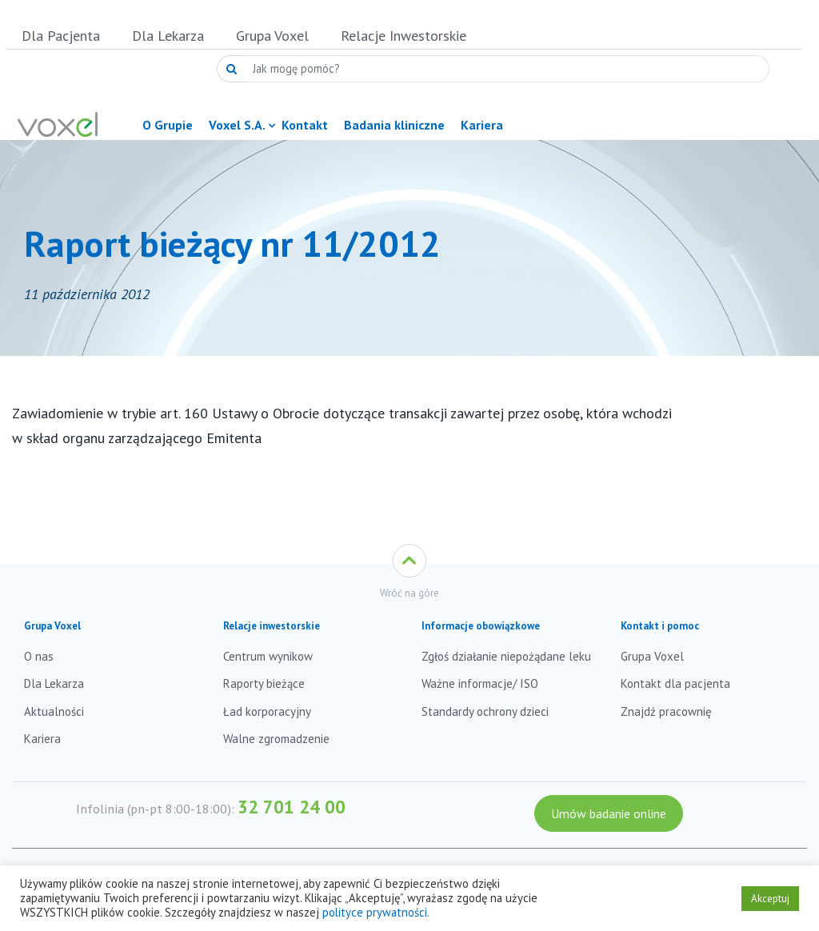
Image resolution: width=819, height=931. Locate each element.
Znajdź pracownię (666, 711)
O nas (39, 656)
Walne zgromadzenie (276, 738)
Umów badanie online (608, 813)
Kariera (42, 738)
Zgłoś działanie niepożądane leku (506, 656)
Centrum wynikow (268, 656)
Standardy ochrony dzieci (485, 711)
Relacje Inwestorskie (403, 35)
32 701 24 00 (292, 806)
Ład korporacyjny (267, 711)
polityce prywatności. (375, 912)
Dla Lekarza (168, 35)
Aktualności (54, 711)
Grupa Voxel (272, 35)
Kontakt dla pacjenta (675, 683)
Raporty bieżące (264, 683)
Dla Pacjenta (61, 35)
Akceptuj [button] (770, 898)
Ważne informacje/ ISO (479, 683)
